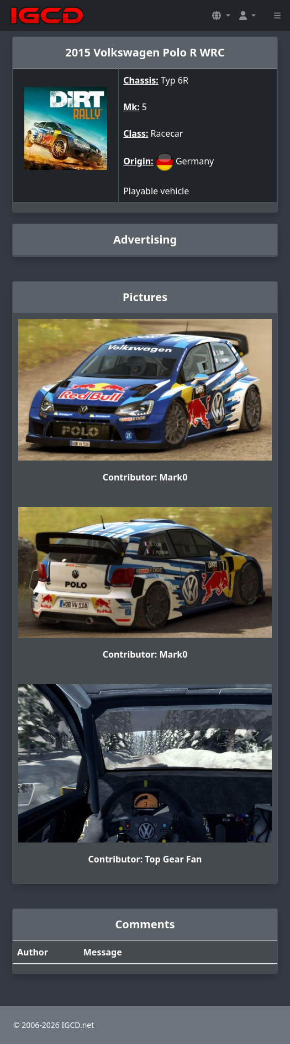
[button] (221, 15)
